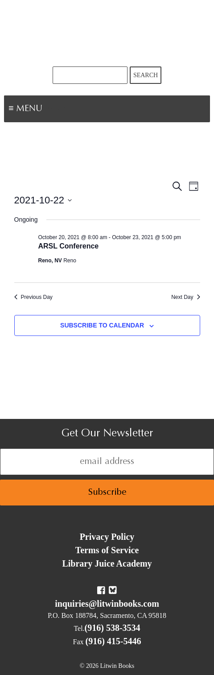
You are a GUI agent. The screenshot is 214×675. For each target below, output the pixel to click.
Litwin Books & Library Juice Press (107, 33)
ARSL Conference (68, 246)
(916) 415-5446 (113, 641)
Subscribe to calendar (102, 325)
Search (145, 75)
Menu (56, 110)
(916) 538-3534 (112, 628)
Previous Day (33, 297)
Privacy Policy (107, 537)
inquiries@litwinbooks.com (107, 604)
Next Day (185, 297)
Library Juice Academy (107, 563)
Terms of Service (107, 550)
